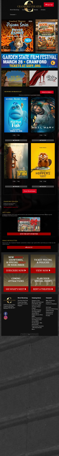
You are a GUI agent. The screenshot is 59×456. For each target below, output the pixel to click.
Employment (49, 296)
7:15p (45, 119)
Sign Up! (48, 5)
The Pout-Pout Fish (23, 284)
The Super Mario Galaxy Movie (36, 296)
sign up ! (29, 231)
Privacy (48, 299)
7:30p (18, 165)
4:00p (41, 119)
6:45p (44, 165)
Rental (36, 10)
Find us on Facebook (51, 288)
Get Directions (7, 191)
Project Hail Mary (22, 286)
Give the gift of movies (29, 218)
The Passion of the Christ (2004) (37, 304)
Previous (3, 70)
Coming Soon (26, 10)
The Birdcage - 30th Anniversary (37, 307)
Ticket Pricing (50, 294)
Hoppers (20, 289)
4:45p (14, 119)
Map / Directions (50, 284)
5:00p (14, 165)
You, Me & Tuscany (36, 294)
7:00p (18, 119)
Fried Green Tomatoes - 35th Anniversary (38, 310)
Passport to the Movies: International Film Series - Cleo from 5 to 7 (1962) (37, 287)
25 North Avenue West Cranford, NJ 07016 (9, 289)
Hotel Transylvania (37, 302)
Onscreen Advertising (52, 293)
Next (55, 70)
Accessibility (49, 298)
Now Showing (14, 10)
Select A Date (47, 76)
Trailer (16, 124)
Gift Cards (48, 291)
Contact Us (15, 191)
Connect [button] (13, 14)
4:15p (41, 165)
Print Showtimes (29, 175)
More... (33, 313)
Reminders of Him (23, 288)
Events (43, 10)
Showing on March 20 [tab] (13, 75)
